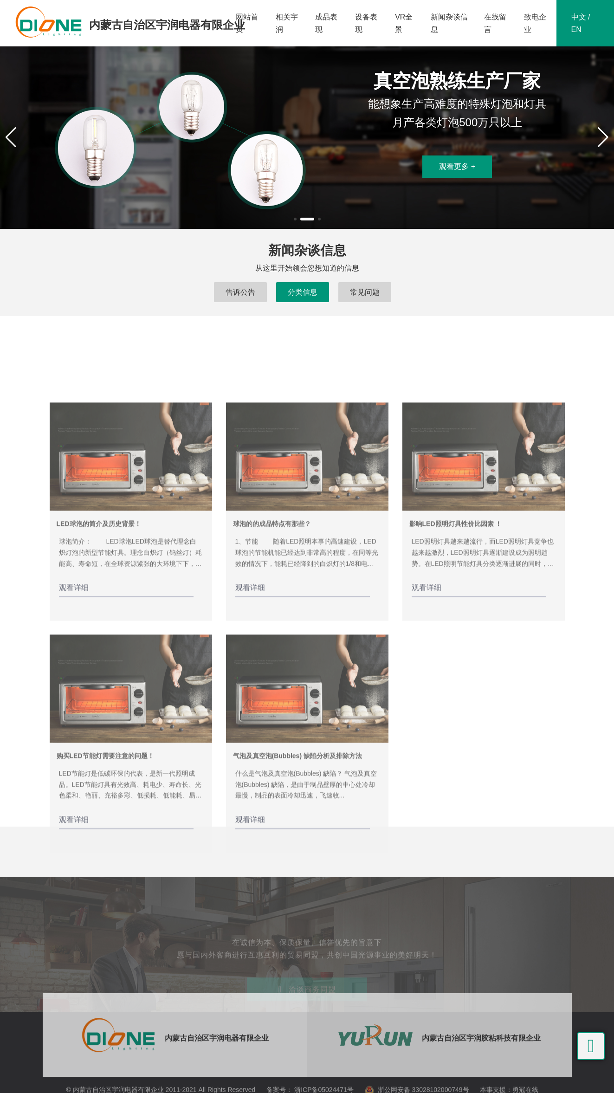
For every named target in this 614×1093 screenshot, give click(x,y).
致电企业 (535, 23)
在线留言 (495, 23)
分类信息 (302, 292)
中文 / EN (580, 23)
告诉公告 (240, 292)
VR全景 (404, 23)
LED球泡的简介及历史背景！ (99, 632)
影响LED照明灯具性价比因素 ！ (455, 632)
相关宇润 (287, 23)
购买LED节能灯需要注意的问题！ (105, 864)
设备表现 (366, 23)
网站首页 (247, 23)
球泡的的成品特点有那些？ (272, 632)
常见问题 (365, 292)
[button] (295, 219)
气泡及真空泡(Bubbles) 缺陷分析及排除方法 (297, 864)
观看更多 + (457, 166)
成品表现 (326, 23)
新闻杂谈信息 (449, 23)
